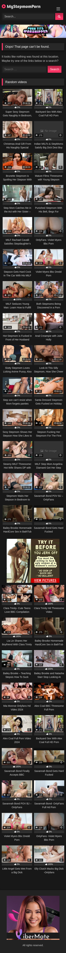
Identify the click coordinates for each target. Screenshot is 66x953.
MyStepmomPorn (21, 6)
